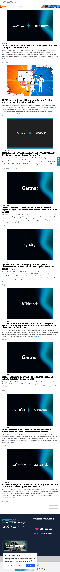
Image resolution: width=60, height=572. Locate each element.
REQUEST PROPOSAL (24, 569)
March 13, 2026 (5, 262)
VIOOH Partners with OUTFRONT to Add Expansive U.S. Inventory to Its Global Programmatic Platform (28, 431)
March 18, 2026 (5, 205)
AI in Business (5, 445)
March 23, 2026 (5, 150)
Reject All (20, 565)
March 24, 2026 (6, 98)
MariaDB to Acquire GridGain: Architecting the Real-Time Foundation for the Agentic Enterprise (30, 486)
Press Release (5, 62)
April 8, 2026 (5, 43)
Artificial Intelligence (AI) (7, 113)
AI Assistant (4, 225)
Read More (49, 111)
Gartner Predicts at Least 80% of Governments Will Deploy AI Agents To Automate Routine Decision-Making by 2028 (29, 210)
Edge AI (3, 61)
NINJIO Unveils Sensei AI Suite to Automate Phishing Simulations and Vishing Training (28, 101)
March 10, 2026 (5, 374)
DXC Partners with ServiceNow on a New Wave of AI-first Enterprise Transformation (30, 46)
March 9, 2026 (5, 482)
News (3, 115)
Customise (10, 565)
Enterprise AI (15, 113)
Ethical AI (7, 61)
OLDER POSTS (53, 507)
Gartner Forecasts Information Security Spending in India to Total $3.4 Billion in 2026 (27, 378)
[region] (20, 561)
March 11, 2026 (5, 321)
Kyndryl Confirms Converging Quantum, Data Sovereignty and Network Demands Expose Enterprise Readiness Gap (28, 267)
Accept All (30, 565)
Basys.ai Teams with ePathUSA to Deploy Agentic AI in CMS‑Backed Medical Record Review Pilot (28, 154)
